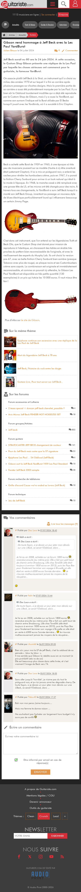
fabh (30, 595)
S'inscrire (63, 14)
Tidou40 (32, 697)
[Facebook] (19, 857)
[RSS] (62, 857)
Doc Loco (32, 530)
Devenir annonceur (41, 801)
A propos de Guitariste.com (40, 789)
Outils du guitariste (41, 808)
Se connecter (48, 14)
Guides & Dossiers (47, 24)
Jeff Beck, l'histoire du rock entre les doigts (39, 368)
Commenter (71, 50)
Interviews (63, 24)
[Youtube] (51, 857)
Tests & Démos (30, 24)
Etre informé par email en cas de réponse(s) (42, 761)
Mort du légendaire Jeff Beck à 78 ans (37, 355)
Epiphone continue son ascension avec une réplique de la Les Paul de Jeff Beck (47, 341)
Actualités (15, 24)
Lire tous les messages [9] (62, 524)
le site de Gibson (30, 320)
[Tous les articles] (5, 24)
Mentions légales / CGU (40, 795)
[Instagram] (40, 857)
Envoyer (40, 772)
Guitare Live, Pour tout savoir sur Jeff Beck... (40, 382)
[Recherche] (64, 4)
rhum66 (32, 644)
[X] (29, 857)
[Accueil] (4, 35)
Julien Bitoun (10, 50)
